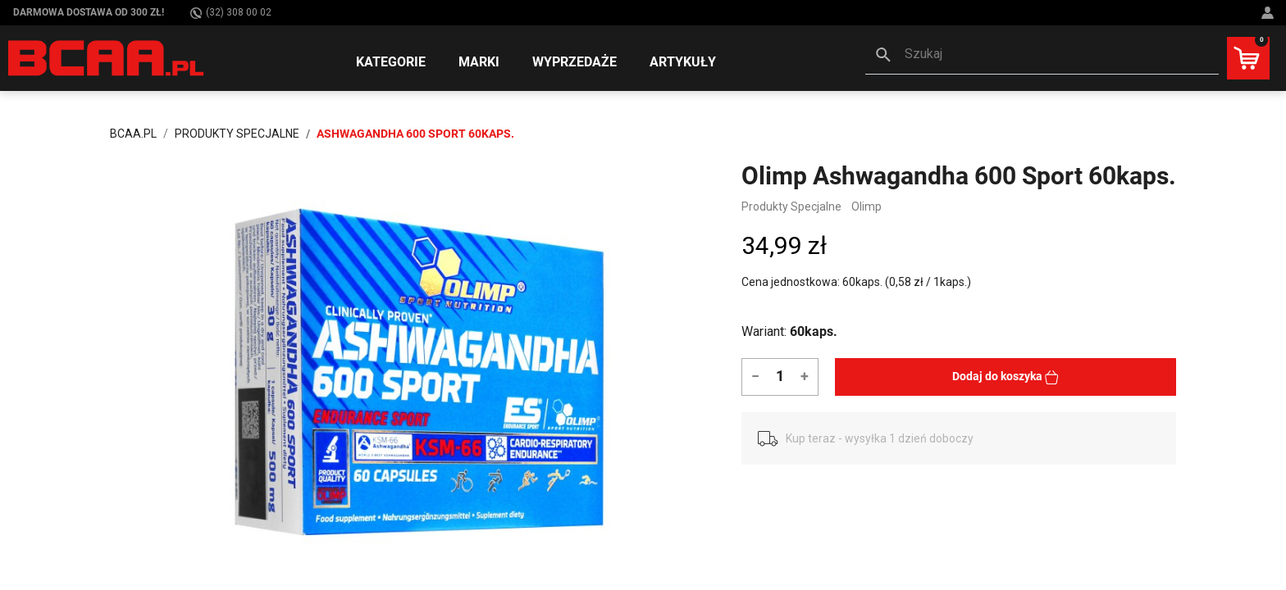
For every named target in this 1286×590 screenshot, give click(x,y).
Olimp (866, 206)
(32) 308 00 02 (230, 13)
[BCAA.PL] (107, 57)
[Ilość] (779, 375)
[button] (1042, 56)
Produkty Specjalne (791, 206)
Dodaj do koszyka (1005, 377)
